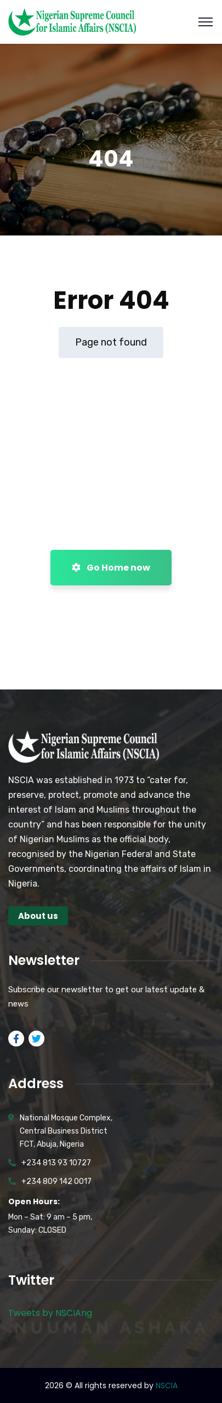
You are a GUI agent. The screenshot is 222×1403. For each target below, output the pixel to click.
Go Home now (111, 567)
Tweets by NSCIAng (50, 1313)
